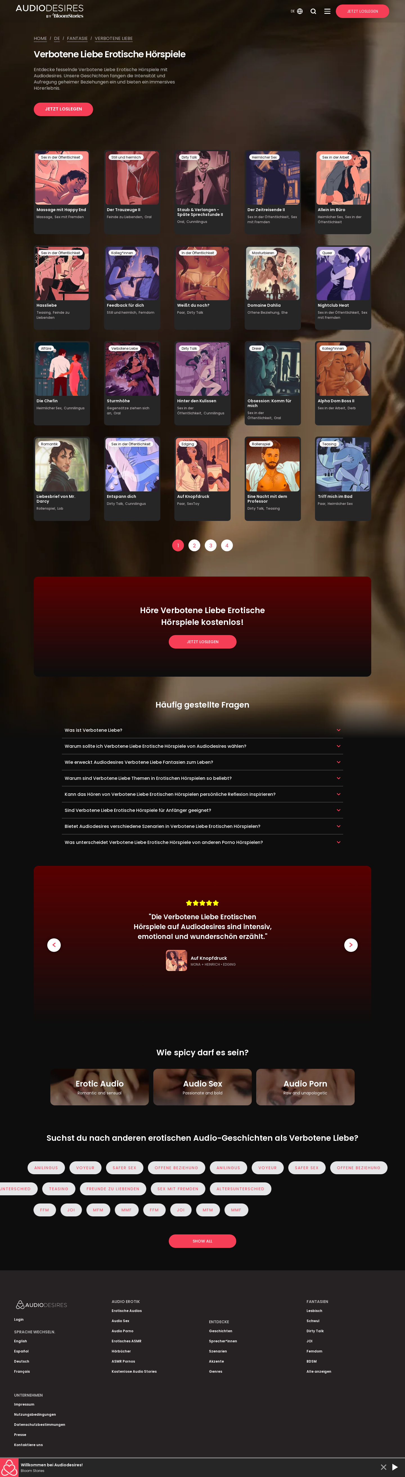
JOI (68, 1210)
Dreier (256, 348)
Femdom (146, 312)
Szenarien (218, 1351)
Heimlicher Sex (264, 157)
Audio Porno (122, 1331)
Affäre (46, 348)
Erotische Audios (127, 1310)
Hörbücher (121, 1351)
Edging (188, 444)
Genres (215, 1371)
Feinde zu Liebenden (53, 315)
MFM (95, 1210)
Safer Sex (128, 1168)
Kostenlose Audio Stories (134, 1371)
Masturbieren (263, 252)
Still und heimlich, (122, 312)
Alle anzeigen (319, 1371)
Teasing (273, 508)
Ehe (285, 312)
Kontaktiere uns (28, 1444)
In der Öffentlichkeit (198, 252)
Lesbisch (314, 1310)
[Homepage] (152, 11)
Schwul (313, 1320)
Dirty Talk (189, 157)
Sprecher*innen (223, 1341)
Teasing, (44, 312)
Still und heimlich (126, 157)
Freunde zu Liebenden (110, 1189)
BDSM (312, 1361)
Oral (148, 216)
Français (22, 1371)
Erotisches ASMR (126, 1341)
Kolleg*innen (122, 252)
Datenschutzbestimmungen (39, 1424)
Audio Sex (120, 1320)
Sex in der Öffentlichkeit (60, 157)
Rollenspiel (261, 444)
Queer (327, 252)
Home (40, 38)
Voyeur (88, 1168)
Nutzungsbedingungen (35, 1414)
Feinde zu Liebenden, (125, 216)
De (57, 38)
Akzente (216, 1361)
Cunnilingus (196, 221)
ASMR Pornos (123, 1361)
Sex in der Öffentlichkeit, (269, 216)
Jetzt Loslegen (362, 11)
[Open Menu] (327, 11)
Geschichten (220, 1331)
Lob (60, 508)
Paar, (181, 312)
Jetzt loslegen (63, 109)
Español (21, 1351)
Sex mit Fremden (69, 216)
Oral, (181, 221)
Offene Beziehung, (264, 312)
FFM (41, 1210)
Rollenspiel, (46, 508)
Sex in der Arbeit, (332, 408)
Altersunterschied (238, 1189)
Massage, (45, 216)
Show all (202, 1241)
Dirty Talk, (115, 503)
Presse (20, 1434)
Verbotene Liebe (124, 348)
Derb (352, 408)
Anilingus (49, 1168)
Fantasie (77, 38)
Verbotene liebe (114, 38)
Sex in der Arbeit (335, 157)
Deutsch (21, 1361)
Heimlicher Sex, (331, 216)
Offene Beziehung (179, 1168)
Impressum (24, 1404)
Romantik (49, 444)
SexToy (193, 503)
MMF (123, 1210)
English (20, 1341)
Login (19, 1319)
